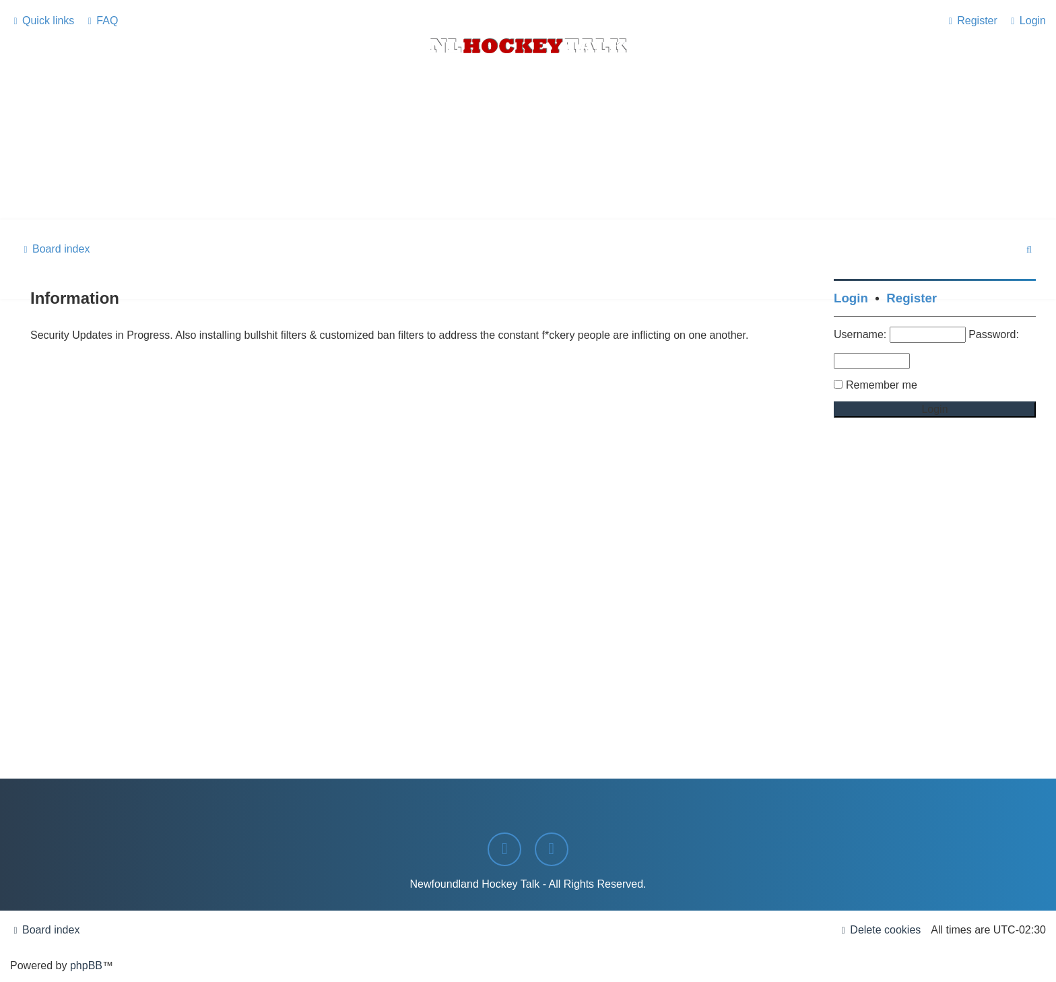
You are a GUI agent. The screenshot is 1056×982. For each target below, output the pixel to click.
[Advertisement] (528, 182)
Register (911, 298)
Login (851, 298)
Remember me (881, 385)
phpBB (86, 965)
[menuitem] (101, 20)
